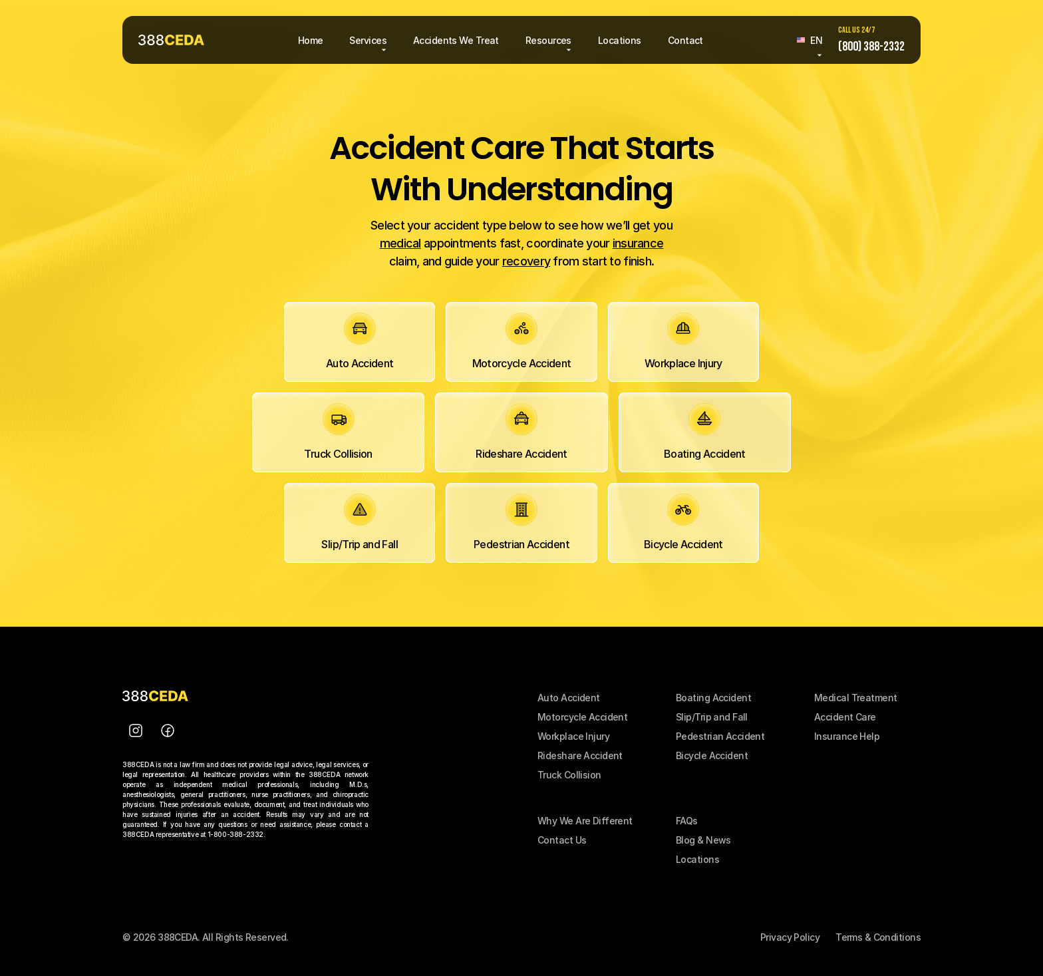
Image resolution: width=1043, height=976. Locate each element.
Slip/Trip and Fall (712, 717)
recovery (526, 261)
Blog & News (703, 840)
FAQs (687, 820)
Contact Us (561, 840)
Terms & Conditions (878, 937)
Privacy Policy (790, 937)
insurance (638, 243)
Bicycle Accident (712, 755)
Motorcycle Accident (582, 717)
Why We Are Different (585, 820)
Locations (697, 859)
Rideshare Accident (580, 755)
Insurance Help (846, 736)
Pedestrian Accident (720, 736)
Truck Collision (569, 774)
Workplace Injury (573, 736)
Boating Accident (713, 697)
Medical (832, 697)
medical (400, 243)
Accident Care (845, 717)
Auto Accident (568, 697)
